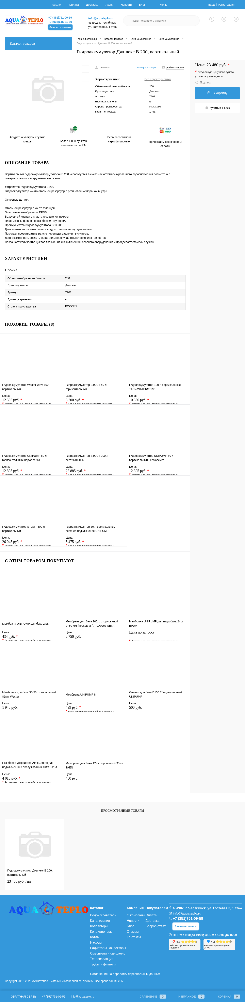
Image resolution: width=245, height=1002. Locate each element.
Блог (142, 4)
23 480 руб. (19, 881)
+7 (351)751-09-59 (60, 17)
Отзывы (133, 931)
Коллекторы (99, 926)
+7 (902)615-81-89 (60, 21)
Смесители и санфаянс (107, 953)
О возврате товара (146, 67)
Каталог (56, 4)
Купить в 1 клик (217, 107)
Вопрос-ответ (156, 926)
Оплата (74, 4)
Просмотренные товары (122, 810)
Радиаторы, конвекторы (108, 948)
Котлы (94, 937)
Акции (109, 4)
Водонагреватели (103, 915)
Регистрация (226, 4)
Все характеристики (158, 79)
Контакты (134, 937)
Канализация (100, 920)
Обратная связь (20, 996)
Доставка (92, 4)
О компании (136, 915)
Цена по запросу (158, 634)
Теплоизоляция (101, 959)
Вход (211, 4)
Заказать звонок (60, 27)
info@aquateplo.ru (100, 18)
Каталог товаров (38, 43)
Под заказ (203, 82)
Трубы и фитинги (103, 964)
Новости (126, 4)
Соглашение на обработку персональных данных (125, 974)
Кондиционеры (101, 931)
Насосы (96, 942)
